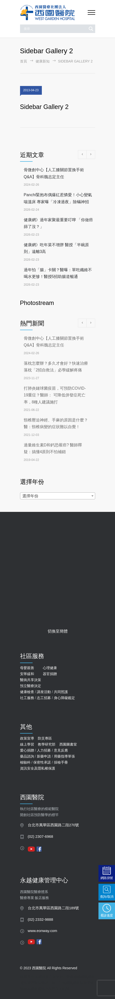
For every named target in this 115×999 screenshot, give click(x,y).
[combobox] (57, 495)
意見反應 (61, 750)
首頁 (23, 61)
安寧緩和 (27, 674)
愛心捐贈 (27, 750)
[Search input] (54, 28)
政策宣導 (27, 738)
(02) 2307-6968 (40, 837)
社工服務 (27, 698)
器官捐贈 (50, 674)
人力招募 (44, 750)
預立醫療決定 (30, 686)
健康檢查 (27, 692)
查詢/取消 (106, 897)
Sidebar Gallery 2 (44, 106)
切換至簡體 (58, 631)
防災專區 (45, 738)
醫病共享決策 (30, 680)
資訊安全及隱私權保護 (37, 768)
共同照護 (61, 692)
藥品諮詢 (27, 756)
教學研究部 (46, 744)
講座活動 (44, 692)
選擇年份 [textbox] (30, 496)
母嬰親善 (27, 668)
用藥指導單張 (64, 756)
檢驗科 (25, 762)
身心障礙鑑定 (64, 698)
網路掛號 (106, 878)
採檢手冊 (61, 762)
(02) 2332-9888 (40, 920)
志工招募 (44, 698)
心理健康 (50, 668)
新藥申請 (44, 756)
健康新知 (43, 61)
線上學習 (27, 744)
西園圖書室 (68, 744)
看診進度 (106, 915)
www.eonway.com (42, 931)
